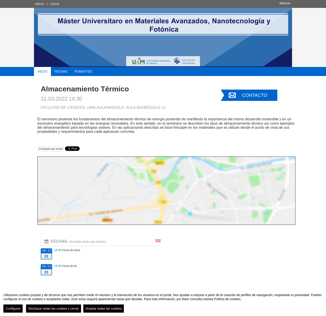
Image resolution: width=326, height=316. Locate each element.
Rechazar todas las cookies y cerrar (53, 308)
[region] (163, 301)
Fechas (61, 71)
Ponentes (83, 71)
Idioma (285, 3)
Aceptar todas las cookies (104, 308)
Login (54, 4)
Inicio (39, 4)
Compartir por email (50, 148)
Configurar (13, 308)
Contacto (254, 95)
